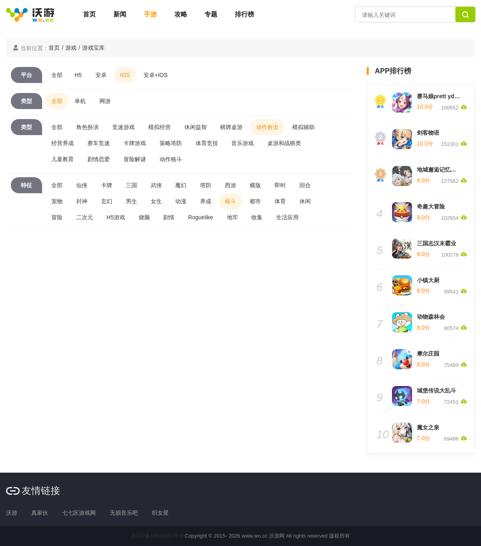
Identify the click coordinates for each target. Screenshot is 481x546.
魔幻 (180, 185)
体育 (280, 201)
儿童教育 (62, 159)
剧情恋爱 (98, 159)
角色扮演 (87, 127)
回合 (305, 185)
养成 (205, 201)
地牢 (232, 217)
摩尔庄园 (428, 353)
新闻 (119, 14)
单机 (80, 101)
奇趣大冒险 (431, 206)
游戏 (71, 47)
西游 (230, 185)
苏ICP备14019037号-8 (157, 536)
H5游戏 (116, 217)
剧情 (168, 217)
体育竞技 (207, 143)
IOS (125, 75)
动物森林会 (431, 316)
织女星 (160, 513)
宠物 (57, 201)
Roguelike (200, 217)
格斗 (230, 201)
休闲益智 (195, 127)
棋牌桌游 (231, 127)
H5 (78, 75)
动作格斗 (171, 159)
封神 (81, 201)
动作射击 (267, 127)
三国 (131, 185)
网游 (105, 101)
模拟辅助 (303, 127)
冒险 (57, 217)
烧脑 (144, 217)
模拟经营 (159, 127)
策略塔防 (171, 143)
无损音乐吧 (124, 513)
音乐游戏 (242, 143)
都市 (255, 201)
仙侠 (81, 185)
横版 (255, 185)
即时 (280, 185)
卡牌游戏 (134, 143)
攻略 (180, 14)
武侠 (156, 185)
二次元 (84, 217)
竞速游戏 (123, 127)
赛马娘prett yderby (441, 96)
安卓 (101, 75)
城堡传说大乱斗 (436, 390)
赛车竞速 (98, 143)
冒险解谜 (134, 159)
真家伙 (39, 513)
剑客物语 (428, 132)
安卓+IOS (155, 75)
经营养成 (62, 143)
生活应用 (287, 217)
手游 (150, 14)
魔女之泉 (428, 427)
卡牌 (106, 185)
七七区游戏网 (79, 513)
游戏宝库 (93, 47)
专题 (210, 14)
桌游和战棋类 (284, 143)
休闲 (305, 201)
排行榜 (244, 14)
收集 (257, 217)
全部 (57, 75)
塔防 (205, 185)
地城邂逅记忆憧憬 (439, 169)
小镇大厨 (428, 280)
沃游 (11, 513)
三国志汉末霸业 (436, 243)
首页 (89, 14)
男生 (131, 201)
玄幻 (106, 201)
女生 (156, 201)
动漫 (180, 201)
